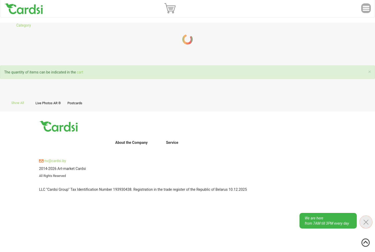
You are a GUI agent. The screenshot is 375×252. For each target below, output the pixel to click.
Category (23, 25)
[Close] (369, 72)
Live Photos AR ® (48, 103)
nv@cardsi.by (52, 161)
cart (80, 72)
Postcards (74, 103)
